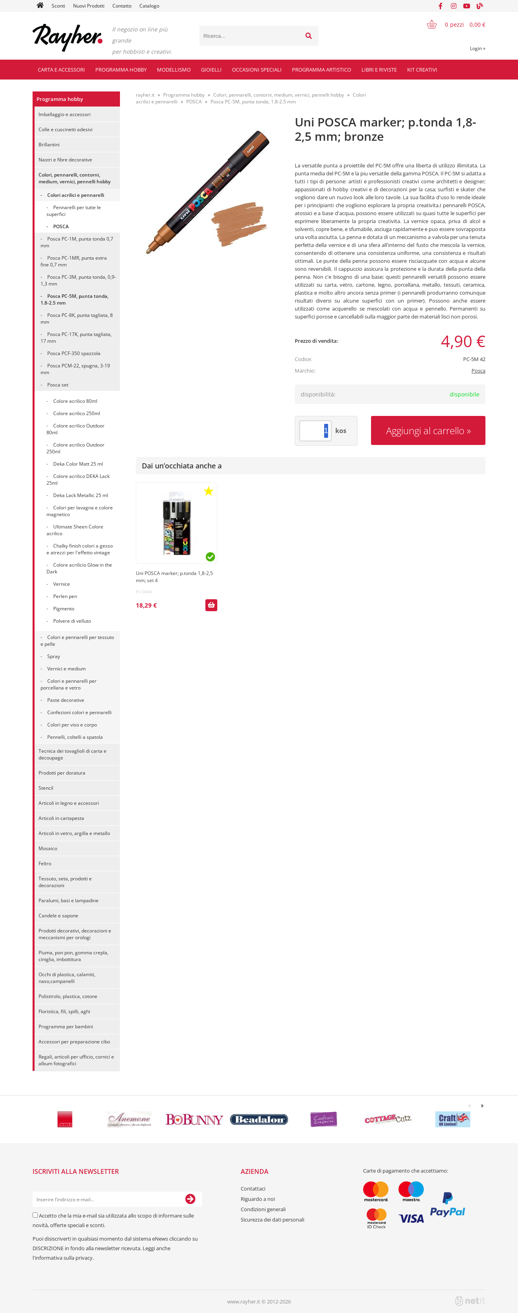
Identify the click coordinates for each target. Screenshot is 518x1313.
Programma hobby (121, 69)
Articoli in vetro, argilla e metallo (74, 833)
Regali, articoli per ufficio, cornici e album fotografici (76, 1060)
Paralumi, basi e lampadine (69, 900)
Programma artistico (321, 69)
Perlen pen (65, 596)
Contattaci (253, 1188)
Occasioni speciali (257, 69)
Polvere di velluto (72, 621)
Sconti (58, 5)
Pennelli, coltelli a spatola (75, 737)
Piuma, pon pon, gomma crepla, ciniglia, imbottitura (73, 956)
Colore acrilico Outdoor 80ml (75, 429)
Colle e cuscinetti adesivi (66, 129)
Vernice (61, 584)
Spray (53, 656)
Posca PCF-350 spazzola (74, 353)
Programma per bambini (66, 1026)
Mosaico (48, 848)
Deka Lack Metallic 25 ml (80, 495)
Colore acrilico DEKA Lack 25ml (78, 479)
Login (477, 48)
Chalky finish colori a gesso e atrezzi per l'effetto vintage (79, 549)
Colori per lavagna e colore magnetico (79, 511)
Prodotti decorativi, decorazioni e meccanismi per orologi (75, 934)
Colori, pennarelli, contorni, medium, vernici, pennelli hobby (74, 178)
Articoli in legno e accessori (69, 803)
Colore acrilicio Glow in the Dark (79, 568)
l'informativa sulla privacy (63, 1257)
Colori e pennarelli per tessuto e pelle (77, 640)
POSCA (61, 226)
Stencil (46, 788)
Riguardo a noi (258, 1198)
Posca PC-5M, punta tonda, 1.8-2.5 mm (74, 299)
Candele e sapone (58, 915)
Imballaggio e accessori (65, 114)
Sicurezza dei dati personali (272, 1219)
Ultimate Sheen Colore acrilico (74, 530)
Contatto (121, 5)
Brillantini (49, 144)
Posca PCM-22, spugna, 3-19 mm (75, 369)
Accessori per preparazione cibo (74, 1041)
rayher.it (145, 94)
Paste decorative (65, 700)
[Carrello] (451, 24)
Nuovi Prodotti (88, 5)
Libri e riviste (379, 69)
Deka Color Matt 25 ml (78, 463)
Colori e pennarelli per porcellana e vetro (69, 684)
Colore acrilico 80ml (75, 401)
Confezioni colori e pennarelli (79, 712)
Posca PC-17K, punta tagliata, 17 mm (76, 337)
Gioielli (211, 69)
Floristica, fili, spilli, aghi (64, 1011)
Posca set (57, 384)
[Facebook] (440, 6)
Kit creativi (422, 69)
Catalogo (149, 5)
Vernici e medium (66, 668)
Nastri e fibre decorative (65, 159)
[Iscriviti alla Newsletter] (190, 1199)
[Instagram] (453, 6)
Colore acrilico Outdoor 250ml (75, 448)
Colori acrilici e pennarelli (75, 195)
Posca (478, 370)
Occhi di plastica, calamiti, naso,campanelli (67, 978)
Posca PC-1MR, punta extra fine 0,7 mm (74, 261)
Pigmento (63, 608)
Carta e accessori (61, 69)
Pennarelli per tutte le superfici (73, 211)
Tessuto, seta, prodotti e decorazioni (65, 882)
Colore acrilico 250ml (76, 413)
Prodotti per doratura (62, 772)
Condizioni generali (263, 1209)
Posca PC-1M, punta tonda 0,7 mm (77, 242)
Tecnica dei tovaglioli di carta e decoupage (72, 754)
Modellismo (174, 69)
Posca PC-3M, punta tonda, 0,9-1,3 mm (78, 280)
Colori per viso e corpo (72, 724)
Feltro (45, 863)
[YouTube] (466, 6)
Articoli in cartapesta (61, 818)
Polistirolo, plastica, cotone (68, 996)
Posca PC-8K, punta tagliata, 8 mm (77, 318)
